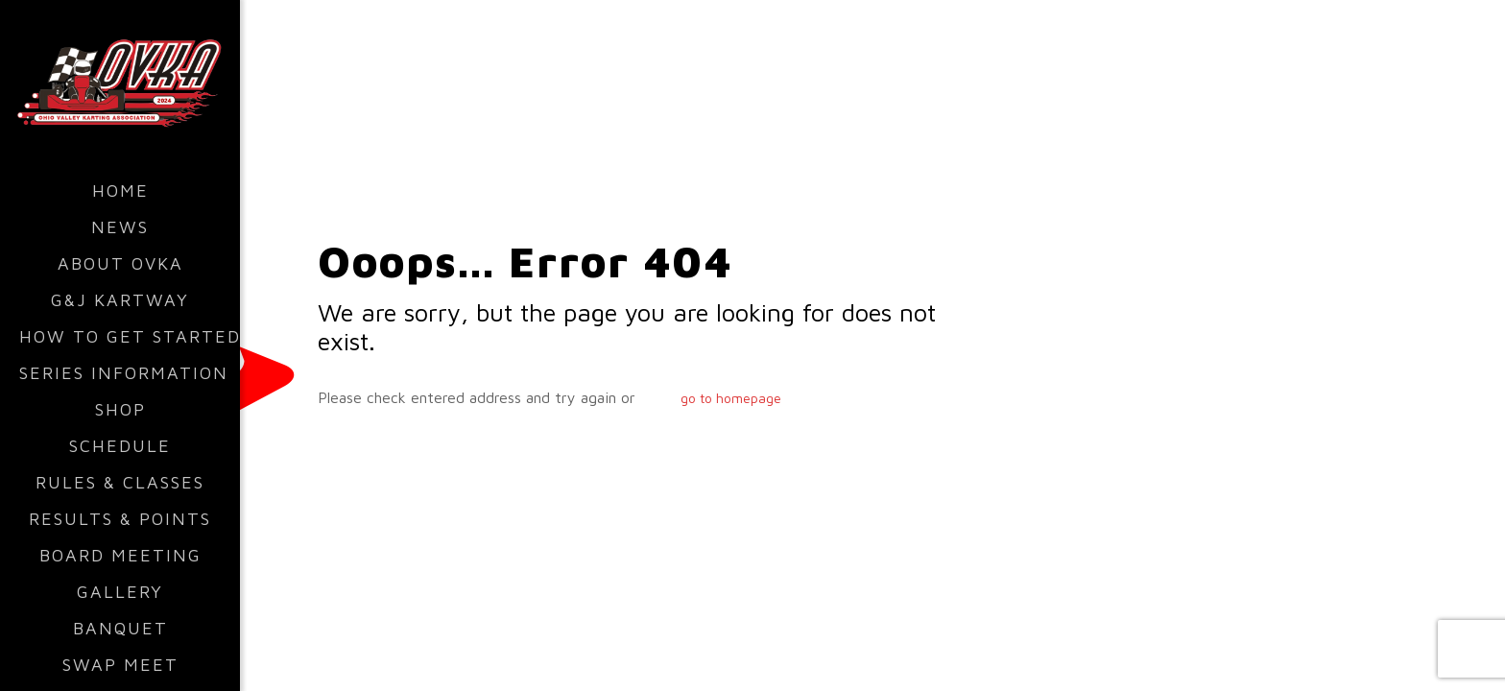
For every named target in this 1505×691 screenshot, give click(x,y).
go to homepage (731, 398)
